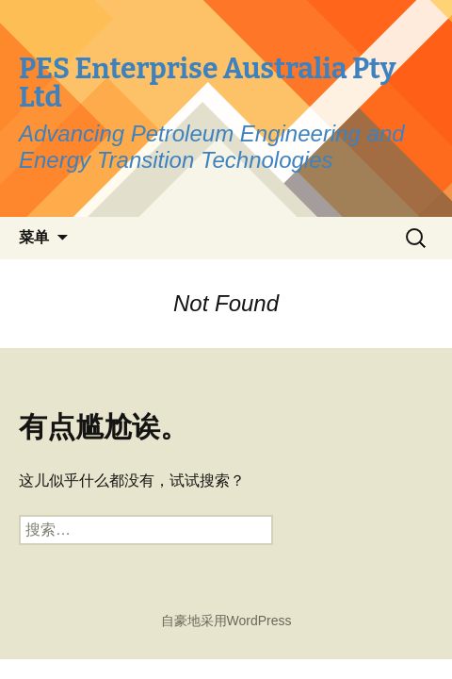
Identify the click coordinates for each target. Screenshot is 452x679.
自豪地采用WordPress (226, 620)
